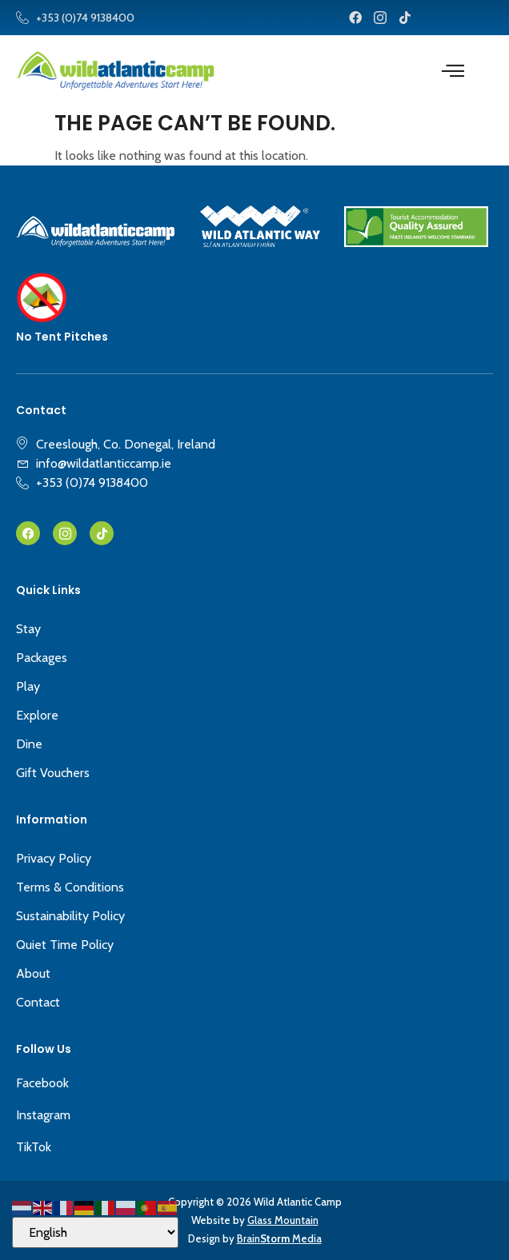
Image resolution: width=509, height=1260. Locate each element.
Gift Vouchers (53, 772)
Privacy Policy (53, 858)
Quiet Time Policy (65, 944)
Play (28, 686)
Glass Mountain (283, 1220)
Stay (28, 628)
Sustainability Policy (70, 915)
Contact (38, 1002)
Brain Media (279, 1238)
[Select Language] (95, 1232)
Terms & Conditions (70, 887)
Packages (41, 657)
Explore (37, 715)
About (33, 973)
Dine (29, 744)
